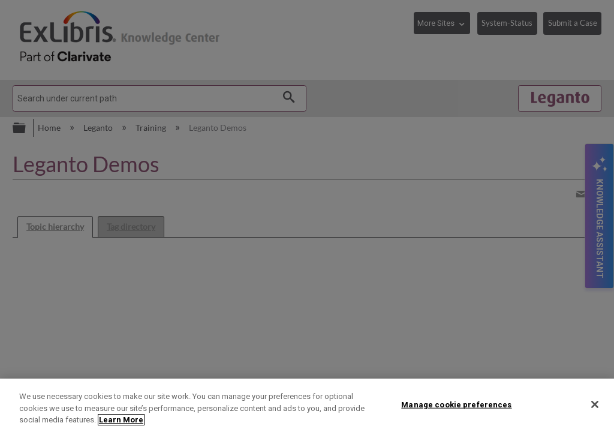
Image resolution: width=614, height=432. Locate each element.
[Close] (595, 404)
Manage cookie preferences (456, 404)
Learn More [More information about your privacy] (121, 419)
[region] (307, 405)
